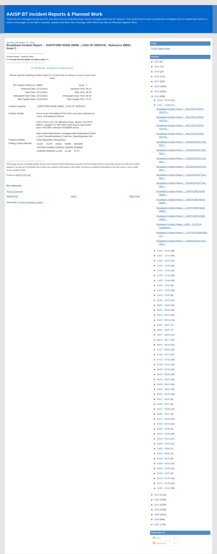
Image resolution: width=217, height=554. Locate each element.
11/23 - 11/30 (164, 265)
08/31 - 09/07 (164, 325)
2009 (157, 514)
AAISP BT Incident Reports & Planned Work (54, 14)
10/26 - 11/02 (164, 285)
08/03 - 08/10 (164, 344)
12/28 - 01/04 (164, 100)
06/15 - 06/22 (164, 379)
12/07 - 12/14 (164, 255)
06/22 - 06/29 (164, 374)
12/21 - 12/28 (164, 105)
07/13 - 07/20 (164, 359)
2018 (157, 76)
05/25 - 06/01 (164, 389)
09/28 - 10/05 (164, 305)
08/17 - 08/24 (164, 334)
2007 (157, 524)
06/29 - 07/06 (164, 369)
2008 (157, 519)
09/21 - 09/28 (164, 310)
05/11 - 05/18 (164, 399)
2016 (157, 86)
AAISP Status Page (160, 48)
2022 (157, 61)
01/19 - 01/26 (164, 478)
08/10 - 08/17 (164, 340)
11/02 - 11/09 (164, 280)
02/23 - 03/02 (164, 453)
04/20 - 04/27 (164, 414)
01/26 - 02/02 (164, 473)
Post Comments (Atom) (31, 202)
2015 (157, 91)
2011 (157, 504)
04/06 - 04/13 (164, 424)
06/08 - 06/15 (164, 384)
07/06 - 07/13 (164, 364)
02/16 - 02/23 (164, 458)
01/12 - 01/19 (164, 483)
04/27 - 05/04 (164, 409)
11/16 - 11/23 (164, 270)
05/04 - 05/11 (164, 404)
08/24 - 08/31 (164, 330)
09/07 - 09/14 (164, 320)
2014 (157, 96)
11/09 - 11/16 (164, 275)
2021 (157, 66)
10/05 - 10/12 (164, 300)
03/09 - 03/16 (164, 443)
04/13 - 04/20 (164, 419)
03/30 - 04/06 (164, 429)
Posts (157, 538)
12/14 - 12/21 (164, 250)
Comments (159, 543)
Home (74, 196)
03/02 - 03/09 (164, 448)
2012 (157, 499)
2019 (157, 71)
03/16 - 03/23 (164, 438)
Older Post (134, 196)
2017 (157, 81)
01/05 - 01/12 (164, 488)
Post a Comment (15, 191)
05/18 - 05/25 (164, 394)
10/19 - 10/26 (164, 290)
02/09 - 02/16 (164, 463)
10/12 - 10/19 (164, 295)
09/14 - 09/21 (164, 315)
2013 (157, 494)
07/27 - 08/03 (164, 349)
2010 (157, 509)
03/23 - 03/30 (164, 433)
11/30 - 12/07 (164, 260)
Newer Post (12, 196)
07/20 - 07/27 (164, 354)
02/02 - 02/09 (164, 468)
